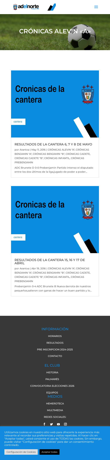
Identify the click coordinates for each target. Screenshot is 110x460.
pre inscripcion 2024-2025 (55, 349)
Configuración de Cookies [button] (21, 451)
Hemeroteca (55, 403)
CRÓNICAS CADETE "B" (29, 158)
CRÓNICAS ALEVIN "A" (61, 149)
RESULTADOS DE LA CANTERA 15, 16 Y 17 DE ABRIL (50, 261)
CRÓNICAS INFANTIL (57, 158)
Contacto (55, 356)
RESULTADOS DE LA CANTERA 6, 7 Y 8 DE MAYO (53, 144)
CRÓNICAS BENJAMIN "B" (48, 154)
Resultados (55, 342)
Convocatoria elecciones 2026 (52, 385)
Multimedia (55, 410)
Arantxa (24, 149)
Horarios (55, 336)
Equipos (52, 392)
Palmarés (52, 379)
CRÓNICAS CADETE (78, 154)
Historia (52, 372)
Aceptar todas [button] (49, 451)
